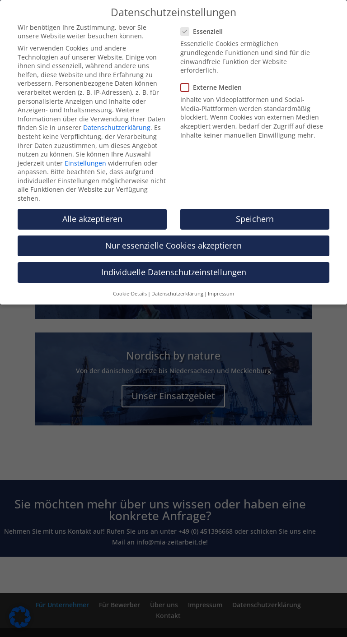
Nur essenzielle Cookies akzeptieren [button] (173, 245)
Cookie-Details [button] (130, 294)
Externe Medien (214, 87)
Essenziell (205, 31)
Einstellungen (85, 163)
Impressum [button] (221, 294)
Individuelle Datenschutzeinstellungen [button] (173, 272)
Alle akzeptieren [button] (92, 218)
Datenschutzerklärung (116, 127)
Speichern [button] (255, 218)
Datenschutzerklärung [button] (177, 294)
